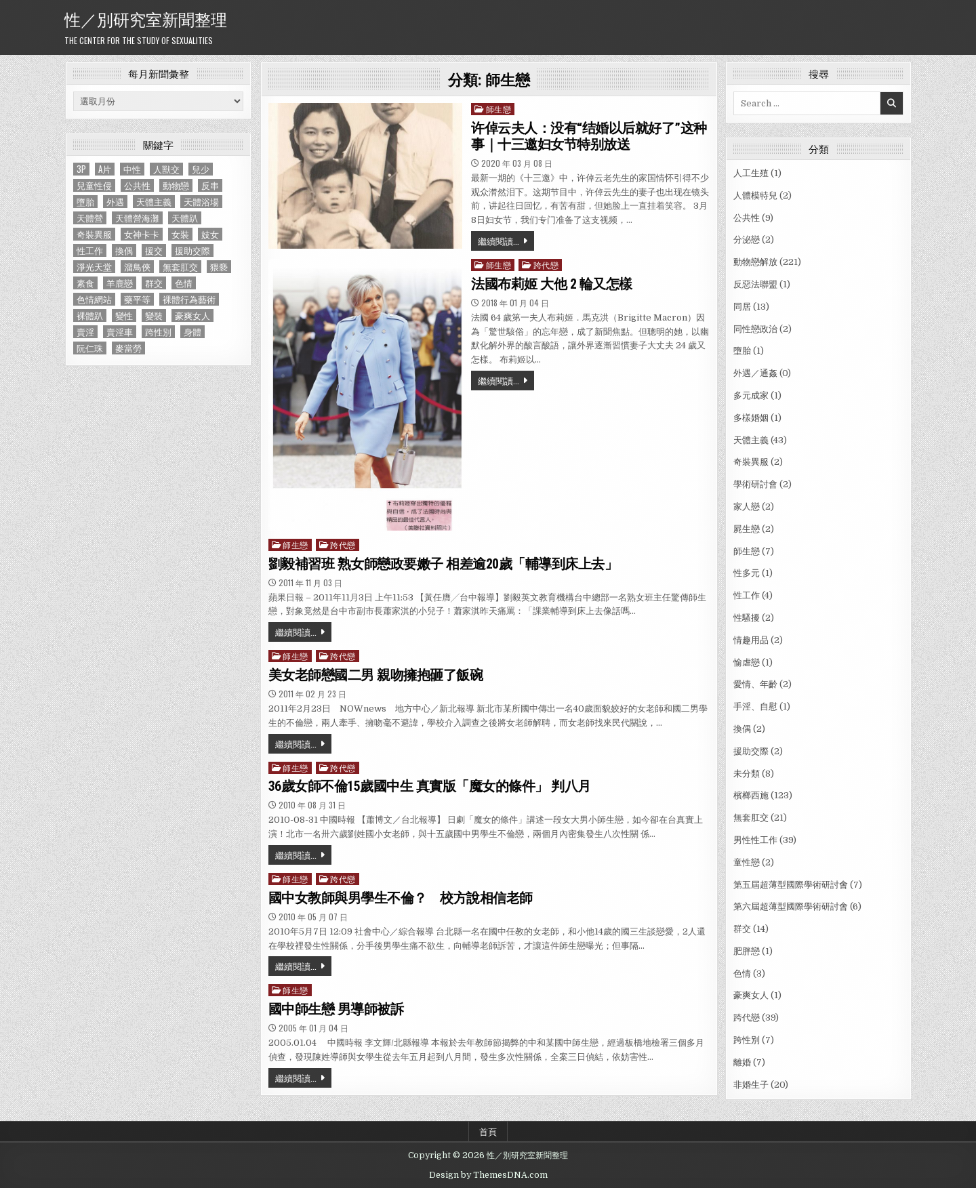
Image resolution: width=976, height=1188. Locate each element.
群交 (742, 929)
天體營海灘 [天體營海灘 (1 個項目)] (137, 217)
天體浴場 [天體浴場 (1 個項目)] (201, 201)
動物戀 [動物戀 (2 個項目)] (176, 185)
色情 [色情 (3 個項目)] (183, 282)
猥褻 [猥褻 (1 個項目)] (219, 266)
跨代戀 (546, 264)
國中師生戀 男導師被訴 (336, 1009)
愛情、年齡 (755, 684)
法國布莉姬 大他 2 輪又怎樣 (551, 284)
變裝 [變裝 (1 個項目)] (154, 315)
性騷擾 (746, 618)
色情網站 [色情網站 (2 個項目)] (94, 299)
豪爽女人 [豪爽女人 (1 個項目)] (192, 315)
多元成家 (751, 395)
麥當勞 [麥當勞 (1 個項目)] (128, 348)
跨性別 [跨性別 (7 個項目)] (158, 331)
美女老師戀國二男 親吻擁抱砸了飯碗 (375, 675)
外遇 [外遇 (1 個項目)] (115, 201)
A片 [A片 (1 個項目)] (104, 169)
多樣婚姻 (751, 418)
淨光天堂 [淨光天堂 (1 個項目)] (94, 266)
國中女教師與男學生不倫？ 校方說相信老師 (400, 898)
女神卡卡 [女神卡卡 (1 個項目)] (141, 234)
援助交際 (751, 751)
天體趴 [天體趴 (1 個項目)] (184, 217)
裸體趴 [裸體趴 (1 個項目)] (90, 315)
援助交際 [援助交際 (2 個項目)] (192, 250)
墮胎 (742, 351)
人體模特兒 (755, 195)
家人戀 (746, 506)
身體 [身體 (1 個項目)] (192, 331)
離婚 (742, 1062)
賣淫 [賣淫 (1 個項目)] (85, 331)
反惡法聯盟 (755, 284)
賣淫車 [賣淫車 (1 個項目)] (119, 331)
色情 (742, 973)
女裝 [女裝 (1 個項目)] (180, 234)
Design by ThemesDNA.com (488, 1175)
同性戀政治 (755, 329)
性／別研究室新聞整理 (145, 18)
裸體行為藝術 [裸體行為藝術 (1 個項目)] (189, 299)
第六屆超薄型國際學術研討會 (790, 906)
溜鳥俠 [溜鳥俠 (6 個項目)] (137, 266)
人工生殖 (751, 173)
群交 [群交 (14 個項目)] (154, 282)
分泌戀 (746, 239)
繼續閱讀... (498, 240)
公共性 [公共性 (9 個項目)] (137, 185)
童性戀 (746, 862)
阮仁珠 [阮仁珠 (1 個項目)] (90, 348)
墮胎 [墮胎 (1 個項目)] (85, 201)
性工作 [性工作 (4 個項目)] (90, 250)
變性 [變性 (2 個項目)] (124, 315)
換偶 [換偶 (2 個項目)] (124, 250)
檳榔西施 (751, 795)
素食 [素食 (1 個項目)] (85, 282)
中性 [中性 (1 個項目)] (132, 169)
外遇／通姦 (755, 373)
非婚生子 (751, 1085)
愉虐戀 (746, 662)
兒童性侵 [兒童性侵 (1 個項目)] (94, 185)
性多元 (746, 573)
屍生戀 (746, 529)
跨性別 (746, 1040)
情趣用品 (751, 640)
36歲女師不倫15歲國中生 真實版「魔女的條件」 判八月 (429, 786)
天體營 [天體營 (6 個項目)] (90, 217)
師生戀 (499, 109)
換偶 (742, 729)
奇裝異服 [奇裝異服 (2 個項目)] (94, 234)
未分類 (746, 774)
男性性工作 (755, 840)
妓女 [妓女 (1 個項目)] (210, 234)
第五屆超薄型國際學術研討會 (790, 885)
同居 (742, 307)
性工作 (746, 595)
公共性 (746, 218)
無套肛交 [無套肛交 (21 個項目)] (180, 266)
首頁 (488, 1131)
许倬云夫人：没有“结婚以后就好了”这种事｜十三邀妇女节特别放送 (589, 136)
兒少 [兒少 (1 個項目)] (200, 169)
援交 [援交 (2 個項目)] (154, 250)
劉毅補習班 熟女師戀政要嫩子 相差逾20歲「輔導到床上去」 (443, 564)
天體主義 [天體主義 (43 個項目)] (153, 201)
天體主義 (751, 440)
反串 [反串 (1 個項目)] (210, 185)
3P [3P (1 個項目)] (81, 169)
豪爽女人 (751, 995)
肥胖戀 (746, 951)
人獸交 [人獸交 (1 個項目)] (166, 169)
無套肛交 (751, 818)
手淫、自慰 (755, 706)
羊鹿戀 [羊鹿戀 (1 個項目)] (119, 282)
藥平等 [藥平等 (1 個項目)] (137, 299)
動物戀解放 (755, 262)
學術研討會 (755, 484)
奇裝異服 (751, 462)
